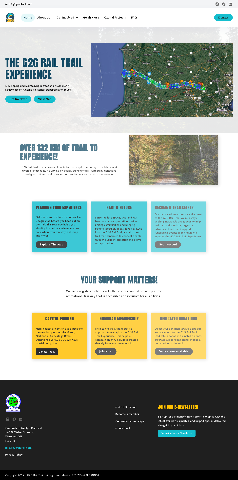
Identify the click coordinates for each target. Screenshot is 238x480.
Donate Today (47, 351)
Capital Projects (115, 17)
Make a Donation (126, 407)
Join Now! (105, 351)
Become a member (127, 414)
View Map (44, 99)
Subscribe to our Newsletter (177, 433)
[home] (10, 17)
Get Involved (18, 99)
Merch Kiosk (90, 17)
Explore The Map (51, 244)
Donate (223, 17)
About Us (43, 17)
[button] (66, 17)
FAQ (134, 17)
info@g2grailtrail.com (18, 4)
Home (28, 17)
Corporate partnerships (129, 421)
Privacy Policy (13, 454)
